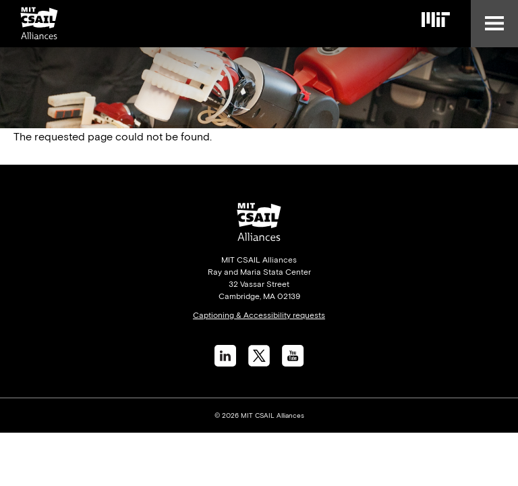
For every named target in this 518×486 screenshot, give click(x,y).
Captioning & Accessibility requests (259, 315)
